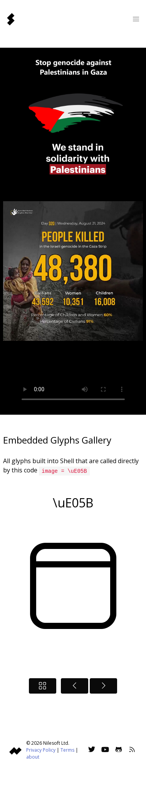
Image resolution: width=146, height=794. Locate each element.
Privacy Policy (40, 749)
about (32, 756)
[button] (136, 19)
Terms (67, 749)
